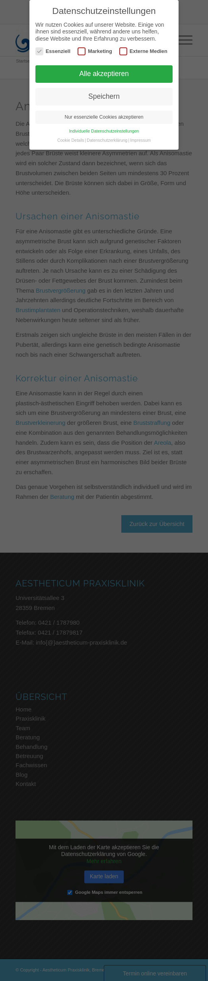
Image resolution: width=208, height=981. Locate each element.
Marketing (95, 51)
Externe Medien (143, 51)
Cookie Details (70, 140)
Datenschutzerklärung (107, 140)
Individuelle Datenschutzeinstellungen (104, 131)
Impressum (140, 140)
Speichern (104, 96)
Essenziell (52, 51)
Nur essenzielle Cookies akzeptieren (103, 117)
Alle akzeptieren (104, 74)
